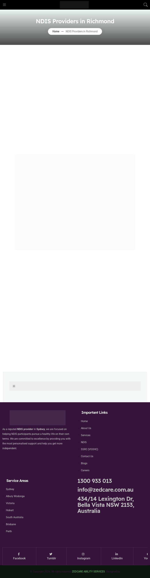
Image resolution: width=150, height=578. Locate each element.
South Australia (14, 517)
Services (85, 435)
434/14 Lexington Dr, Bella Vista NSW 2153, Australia (105, 504)
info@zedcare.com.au (105, 489)
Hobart (10, 510)
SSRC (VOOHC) (89, 449)
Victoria (10, 503)
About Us (86, 428)
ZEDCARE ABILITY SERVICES (88, 571)
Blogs (84, 463)
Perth (9, 531)
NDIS (84, 442)
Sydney (10, 489)
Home (84, 421)
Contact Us (87, 456)
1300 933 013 (94, 480)
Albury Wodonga (15, 496)
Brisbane (11, 524)
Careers (85, 470)
